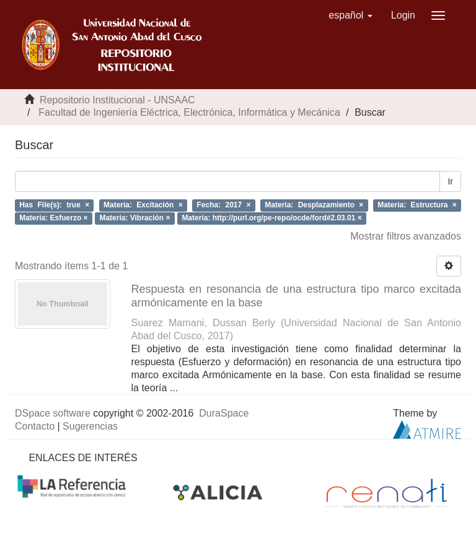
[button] (350, 15)
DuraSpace (224, 413)
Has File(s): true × (54, 205)
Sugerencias (90, 426)
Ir (450, 181)
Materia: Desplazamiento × (314, 205)
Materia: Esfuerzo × (53, 218)
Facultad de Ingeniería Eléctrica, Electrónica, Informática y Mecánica (189, 112)
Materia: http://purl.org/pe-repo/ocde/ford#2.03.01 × (271, 218)
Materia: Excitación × (143, 205)
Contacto (35, 426)
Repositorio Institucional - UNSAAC (117, 100)
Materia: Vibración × (134, 218)
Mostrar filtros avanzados (405, 236)
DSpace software (52, 413)
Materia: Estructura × (417, 205)
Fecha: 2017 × (223, 205)
